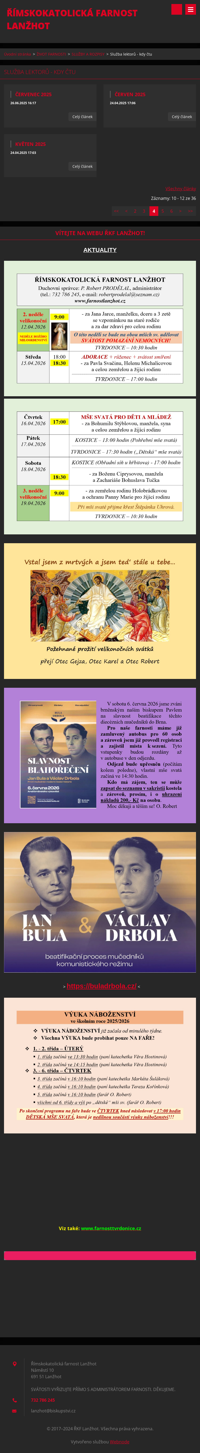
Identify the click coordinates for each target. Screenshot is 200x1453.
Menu (190, 9)
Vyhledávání (176, 9)
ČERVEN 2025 (130, 94)
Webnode (119, 1442)
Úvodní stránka (17, 54)
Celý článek (82, 116)
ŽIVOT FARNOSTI (51, 54)
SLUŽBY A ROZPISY (88, 54)
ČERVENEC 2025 (33, 94)
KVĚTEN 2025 (30, 144)
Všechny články (181, 189)
